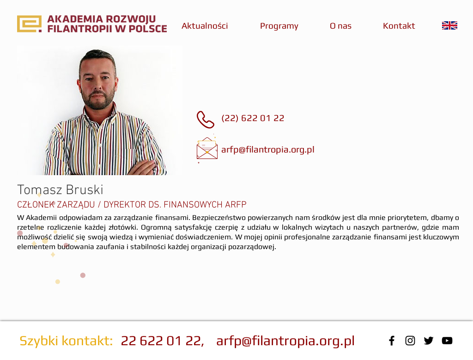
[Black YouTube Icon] (447, 340)
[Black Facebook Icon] (391, 340)
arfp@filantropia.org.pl (268, 149)
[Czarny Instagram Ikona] (410, 340)
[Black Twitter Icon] (428, 340)
